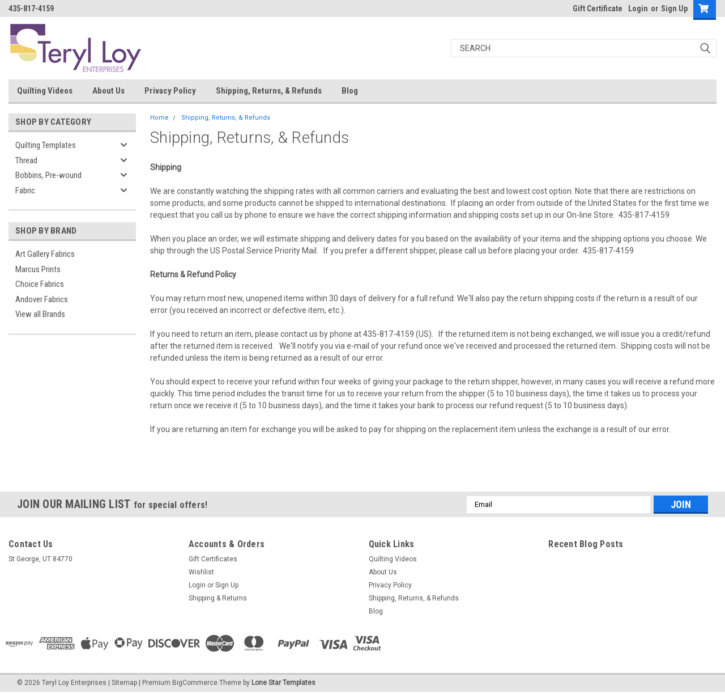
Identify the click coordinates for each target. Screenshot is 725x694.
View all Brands (40, 314)
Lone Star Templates (283, 683)
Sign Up (674, 8)
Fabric (25, 190)
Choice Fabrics (39, 284)
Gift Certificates (213, 559)
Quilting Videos (44, 91)
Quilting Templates (45, 145)
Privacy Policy (170, 91)
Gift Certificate (597, 8)
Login (638, 8)
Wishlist (201, 572)
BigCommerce (195, 683)
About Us (108, 91)
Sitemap (124, 683)
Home (159, 117)
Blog (350, 91)
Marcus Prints (38, 269)
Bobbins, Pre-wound (48, 175)
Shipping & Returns (218, 598)
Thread (26, 160)
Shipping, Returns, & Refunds (269, 91)
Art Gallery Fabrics (45, 254)
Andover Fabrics (41, 299)
